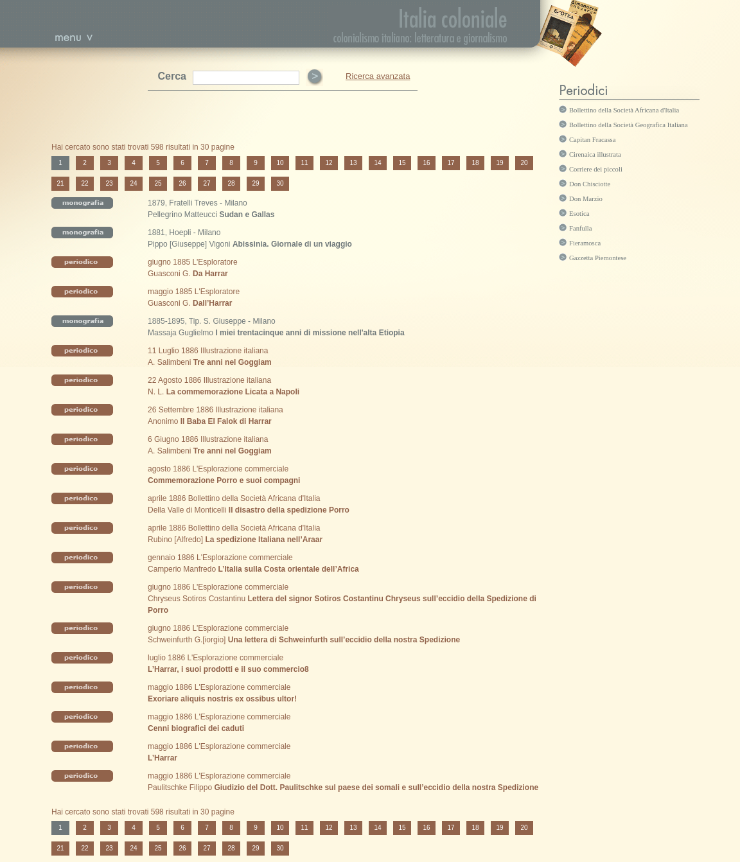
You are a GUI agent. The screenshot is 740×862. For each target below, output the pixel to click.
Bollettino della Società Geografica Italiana (628, 124)
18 (475, 162)
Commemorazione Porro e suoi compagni (224, 480)
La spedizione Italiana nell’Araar (263, 539)
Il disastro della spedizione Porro (289, 510)
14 (377, 162)
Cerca (172, 76)
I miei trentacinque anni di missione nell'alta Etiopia (309, 332)
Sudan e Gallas (246, 214)
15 (401, 162)
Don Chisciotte (589, 184)
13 (353, 162)
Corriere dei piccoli (595, 169)
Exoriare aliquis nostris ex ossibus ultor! (222, 698)
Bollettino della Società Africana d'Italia (624, 110)
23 (108, 183)
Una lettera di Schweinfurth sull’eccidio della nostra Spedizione (344, 639)
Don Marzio (586, 198)
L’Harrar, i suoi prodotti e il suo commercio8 (228, 669)
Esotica (579, 213)
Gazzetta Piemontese (597, 257)
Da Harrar (210, 273)
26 (182, 183)
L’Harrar (162, 757)
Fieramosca (585, 243)
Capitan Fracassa (592, 139)
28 (230, 183)
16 (426, 162)
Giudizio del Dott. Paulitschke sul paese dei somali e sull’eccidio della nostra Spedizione (376, 787)
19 (499, 162)
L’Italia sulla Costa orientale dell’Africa (288, 569)
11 (304, 162)
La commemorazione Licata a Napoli (232, 391)
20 (523, 162)
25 (157, 183)
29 (255, 183)
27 (206, 183)
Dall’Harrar (212, 303)
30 (279, 183)
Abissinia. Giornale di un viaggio (292, 244)
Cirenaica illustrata (595, 154)
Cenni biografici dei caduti (196, 728)
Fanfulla (580, 228)
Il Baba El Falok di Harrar (226, 421)
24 (133, 183)
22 (84, 183)
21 (60, 183)
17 (450, 162)
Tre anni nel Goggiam (232, 362)
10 (279, 162)
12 (328, 162)
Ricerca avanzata (378, 76)
